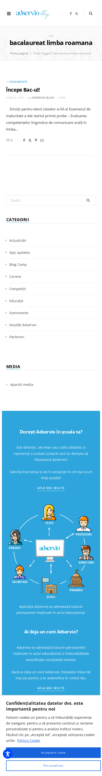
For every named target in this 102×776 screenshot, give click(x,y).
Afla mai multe (51, 488)
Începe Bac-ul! (23, 89)
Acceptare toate (53, 753)
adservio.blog (43, 97)
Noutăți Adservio (22, 325)
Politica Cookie (28, 740)
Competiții (17, 288)
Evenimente (18, 81)
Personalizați (53, 765)
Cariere (15, 276)
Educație (16, 301)
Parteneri (16, 337)
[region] (51, 735)
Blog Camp (18, 264)
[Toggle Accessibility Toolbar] (7, 754)
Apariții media (21, 384)
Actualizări (17, 240)
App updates (19, 252)
